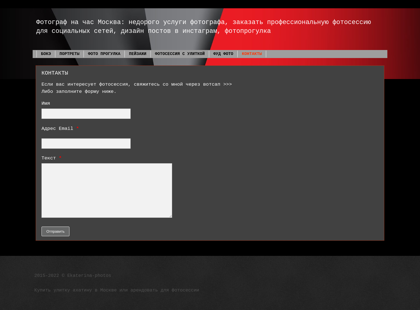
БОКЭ (46, 54)
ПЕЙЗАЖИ (137, 54)
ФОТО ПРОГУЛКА (104, 54)
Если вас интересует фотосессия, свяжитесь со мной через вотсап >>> (137, 84)
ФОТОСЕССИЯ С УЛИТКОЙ (180, 54)
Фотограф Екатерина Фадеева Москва (38, 14)
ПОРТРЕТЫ (69, 54)
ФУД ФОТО (223, 54)
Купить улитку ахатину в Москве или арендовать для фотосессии (116, 290)
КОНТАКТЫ (252, 54)
